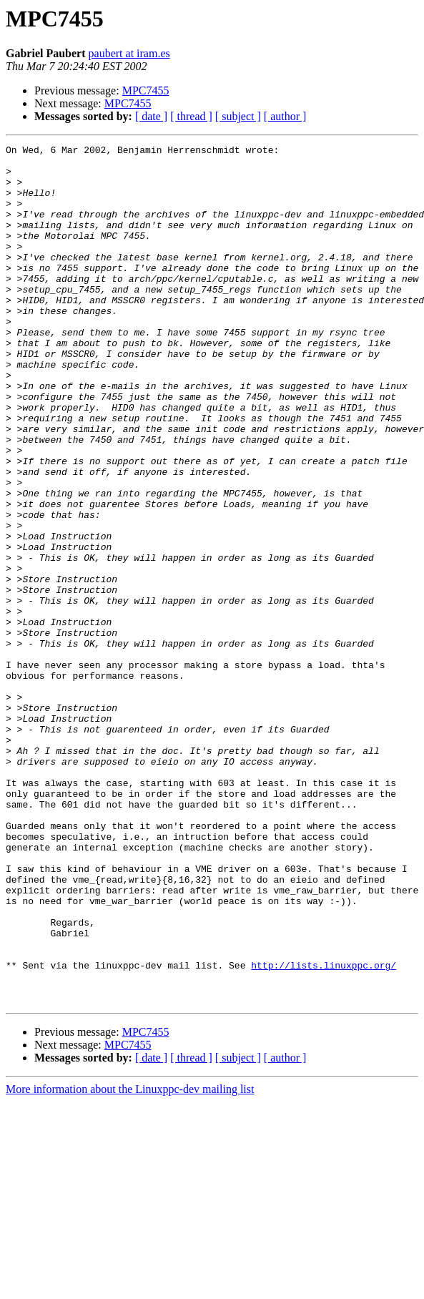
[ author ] (285, 116)
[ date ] (151, 116)
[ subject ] (238, 116)
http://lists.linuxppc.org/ (323, 1130)
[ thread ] (191, 116)
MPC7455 (145, 90)
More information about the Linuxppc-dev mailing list (130, 1261)
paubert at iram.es (129, 53)
